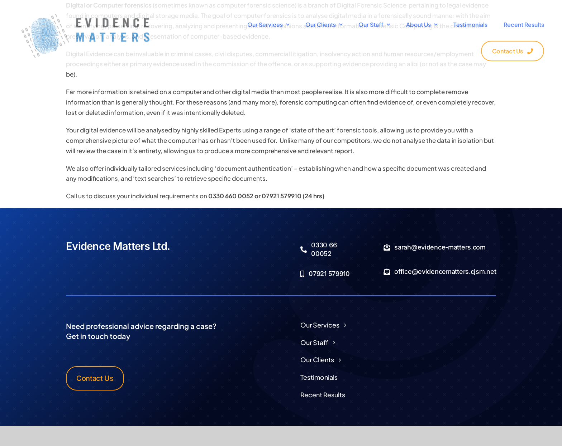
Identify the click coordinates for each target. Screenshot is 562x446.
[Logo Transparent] (85, 17)
